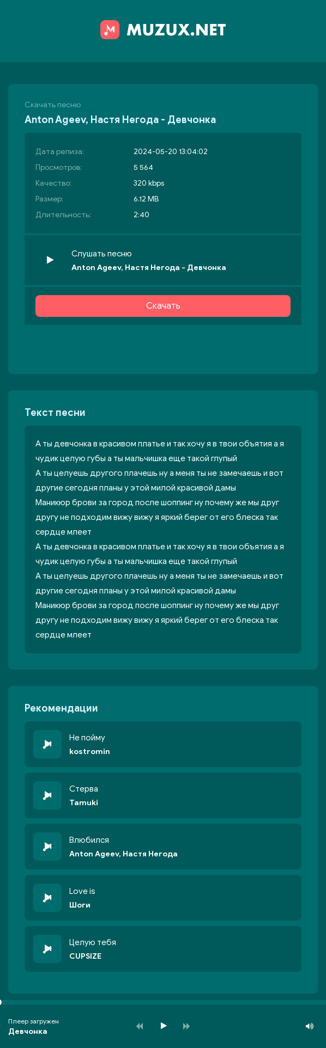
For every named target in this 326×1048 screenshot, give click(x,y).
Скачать (163, 306)
